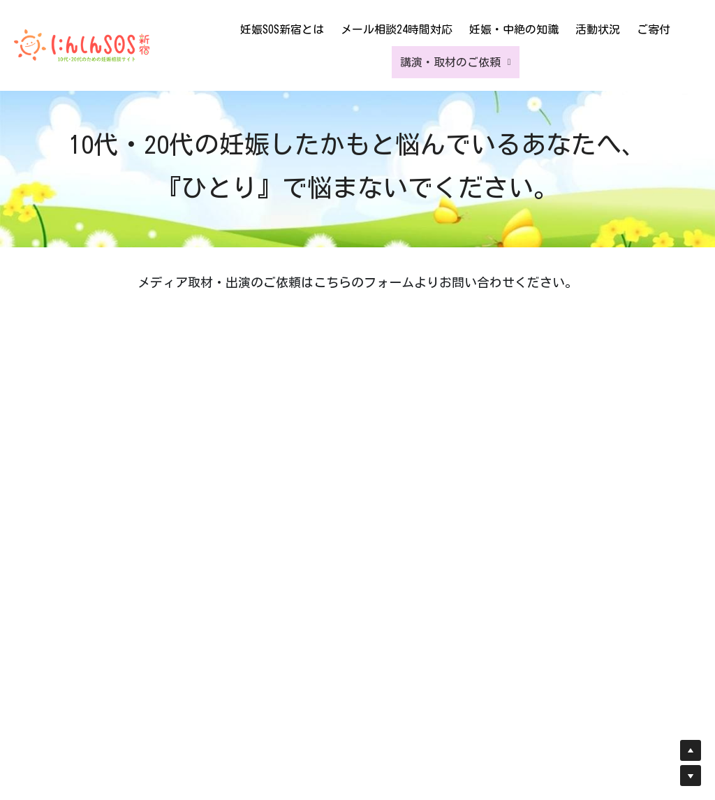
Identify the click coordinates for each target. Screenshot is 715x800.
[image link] (81, 44)
